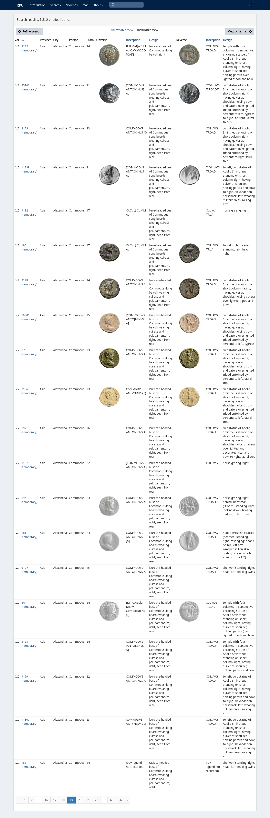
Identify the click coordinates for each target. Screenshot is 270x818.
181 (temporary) (29, 535)
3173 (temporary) (29, 130)
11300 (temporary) (29, 722)
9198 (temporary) (29, 282)
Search (55, 5)
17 (54, 800)
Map (86, 5)
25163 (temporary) (29, 87)
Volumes (72, 5)
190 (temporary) (29, 247)
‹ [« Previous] (18, 800)
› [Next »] (127, 800)
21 (88, 800)
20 (79, 800)
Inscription (133, 40)
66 (120, 800)
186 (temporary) (29, 765)
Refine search (29, 31)
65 (111, 800)
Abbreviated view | (123, 30)
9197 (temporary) (29, 570)
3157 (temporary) (29, 465)
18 (63, 800)
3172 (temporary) (29, 48)
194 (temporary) (29, 500)
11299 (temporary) (29, 169)
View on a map (240, 31)
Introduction (37, 5)
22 (96, 800)
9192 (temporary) (29, 212)
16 (46, 800)
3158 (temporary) (29, 644)
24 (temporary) (29, 605)
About (98, 5)
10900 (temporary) (29, 317)
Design (153, 40)
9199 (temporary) (29, 678)
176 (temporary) (29, 352)
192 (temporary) (29, 430)
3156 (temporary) (29, 391)
